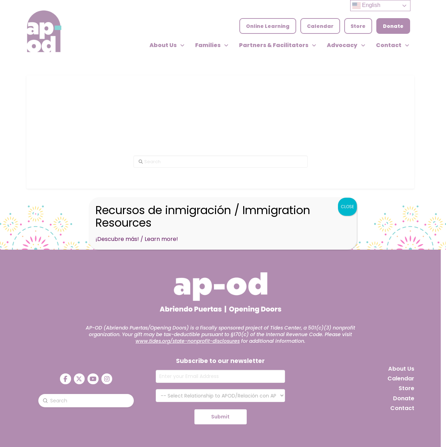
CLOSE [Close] (347, 207)
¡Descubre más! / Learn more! (136, 239)
